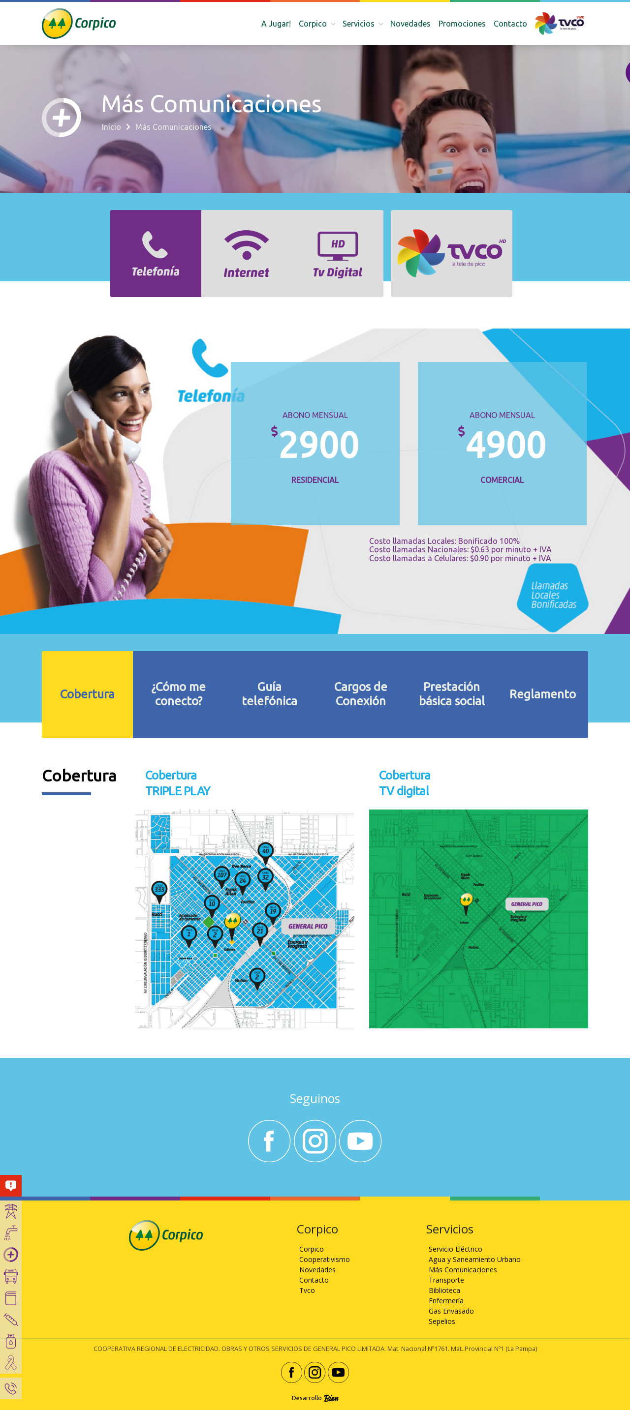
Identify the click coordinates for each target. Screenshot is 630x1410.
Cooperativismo (324, 1259)
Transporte (446, 1280)
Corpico (311, 1249)
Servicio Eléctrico (455, 1249)
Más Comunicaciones (463, 1269)
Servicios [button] (360, 23)
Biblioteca (444, 1290)
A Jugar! (276, 23)
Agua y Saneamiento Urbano (475, 1259)
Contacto (510, 23)
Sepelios (442, 1321)
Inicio (111, 126)
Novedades (410, 23)
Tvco (307, 1290)
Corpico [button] (314, 23)
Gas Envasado (451, 1311)
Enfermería (446, 1300)
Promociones (462, 23)
